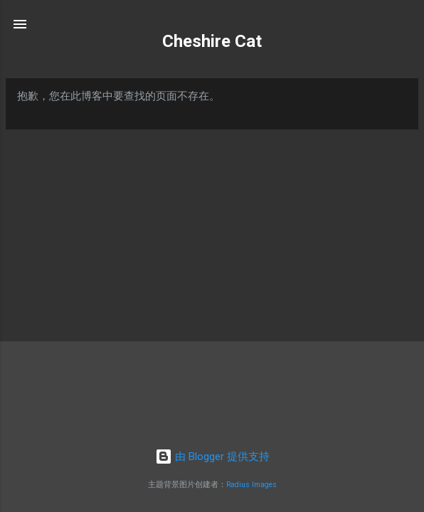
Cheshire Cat (212, 41)
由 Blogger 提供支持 (212, 456)
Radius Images (251, 484)
